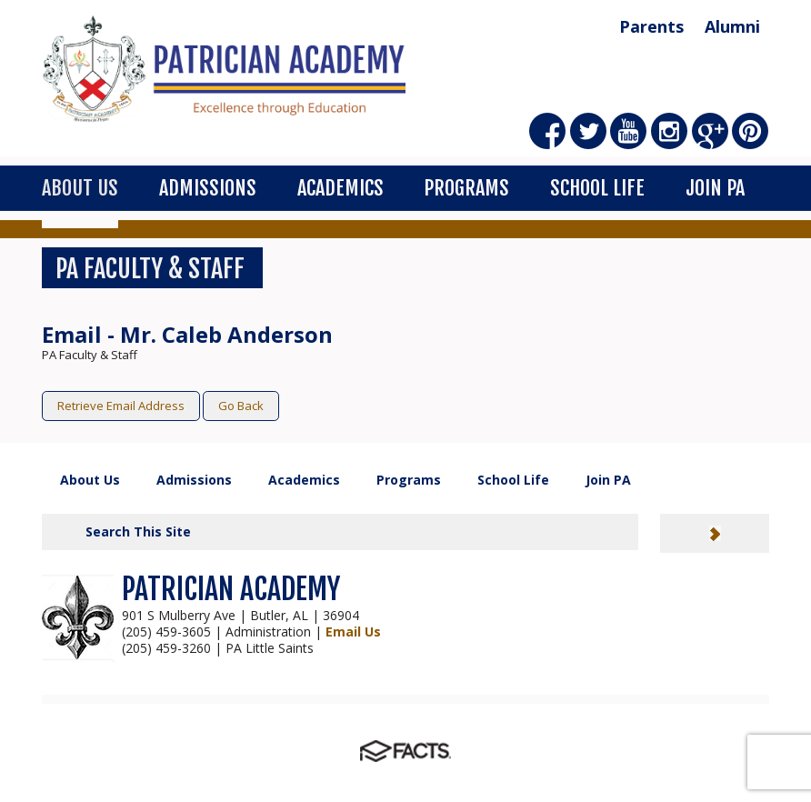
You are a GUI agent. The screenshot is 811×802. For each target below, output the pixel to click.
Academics (340, 187)
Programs (466, 187)
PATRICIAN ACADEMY (231, 589)
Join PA (715, 187)
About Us (80, 187)
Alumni (732, 26)
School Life (597, 187)
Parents (651, 26)
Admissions (207, 187)
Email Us (353, 631)
